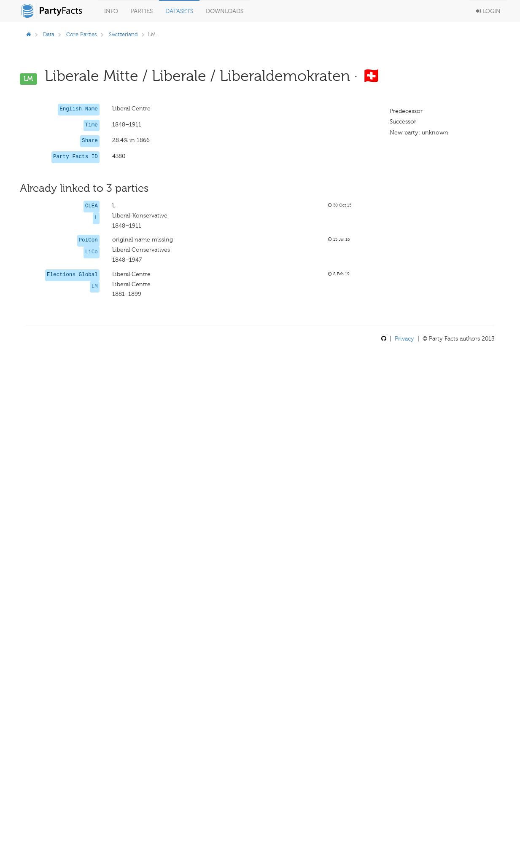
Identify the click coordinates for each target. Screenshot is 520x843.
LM (95, 287)
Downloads (224, 11)
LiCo (91, 252)
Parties (142, 11)
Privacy (404, 338)
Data (48, 34)
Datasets (179, 11)
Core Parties (81, 34)
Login (488, 11)
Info (111, 11)
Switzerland (123, 34)
